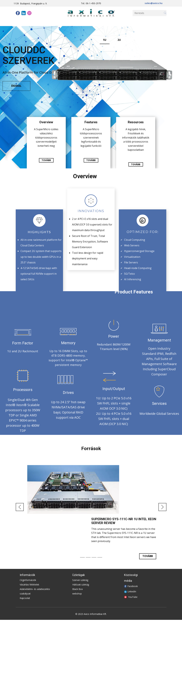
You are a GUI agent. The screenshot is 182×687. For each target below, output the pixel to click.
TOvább (147, 556)
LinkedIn (131, 591)
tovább (46, 160)
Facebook (132, 586)
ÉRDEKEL (16, 86)
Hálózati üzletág (80, 584)
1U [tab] (104, 40)
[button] (20, 507)
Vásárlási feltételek (29, 584)
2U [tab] (119, 40)
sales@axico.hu (153, 3)
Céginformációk (28, 580)
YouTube (132, 596)
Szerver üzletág (80, 580)
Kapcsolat (25, 598)
